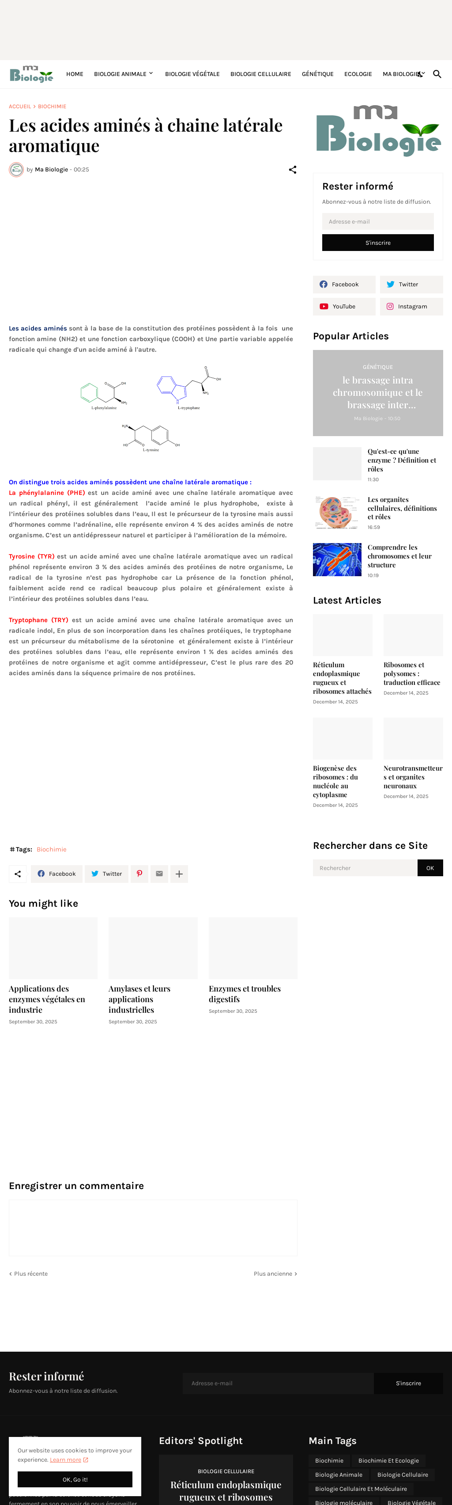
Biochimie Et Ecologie (388, 1460)
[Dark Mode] (420, 74)
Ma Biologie (401, 74)
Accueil (20, 106)
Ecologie (358, 74)
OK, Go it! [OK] (75, 1479)
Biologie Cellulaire (260, 74)
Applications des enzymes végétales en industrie (47, 999)
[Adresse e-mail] (378, 221)
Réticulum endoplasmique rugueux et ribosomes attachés (342, 678)
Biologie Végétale (192, 74)
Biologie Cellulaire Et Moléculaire (361, 1489)
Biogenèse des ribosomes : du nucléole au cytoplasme (335, 781)
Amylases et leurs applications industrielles (139, 999)
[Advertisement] (223, 29)
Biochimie (52, 106)
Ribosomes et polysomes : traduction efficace (412, 674)
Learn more (65, 1459)
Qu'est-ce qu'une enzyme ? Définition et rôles (402, 460)
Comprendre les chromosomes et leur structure (400, 556)
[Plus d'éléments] (179, 874)
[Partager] (293, 169)
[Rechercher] (435, 74)
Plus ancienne (273, 1273)
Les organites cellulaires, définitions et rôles (402, 508)
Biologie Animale (120, 74)
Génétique (318, 74)
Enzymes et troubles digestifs (245, 994)
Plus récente (31, 1273)
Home (74, 74)
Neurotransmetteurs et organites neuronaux (413, 777)
